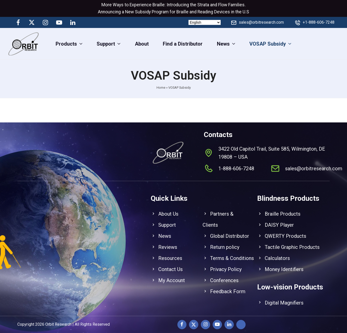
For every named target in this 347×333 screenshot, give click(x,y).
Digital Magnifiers (284, 299)
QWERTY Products (285, 232)
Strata (203, 4)
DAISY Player (279, 221)
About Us (168, 210)
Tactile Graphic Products (292, 243)
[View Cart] (338, 43)
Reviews (167, 243)
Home (161, 87)
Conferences (224, 276)
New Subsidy (138, 11)
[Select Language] (204, 22)
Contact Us (170, 265)
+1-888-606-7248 (318, 22)
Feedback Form (227, 287)
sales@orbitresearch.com (261, 22)
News (164, 232)
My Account (171, 276)
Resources (170, 254)
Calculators (277, 254)
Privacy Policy (226, 265)
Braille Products (282, 210)
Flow (222, 4)
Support (167, 221)
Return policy (224, 243)
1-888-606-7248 (236, 164)
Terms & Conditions (232, 254)
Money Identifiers (284, 265)
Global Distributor (229, 232)
